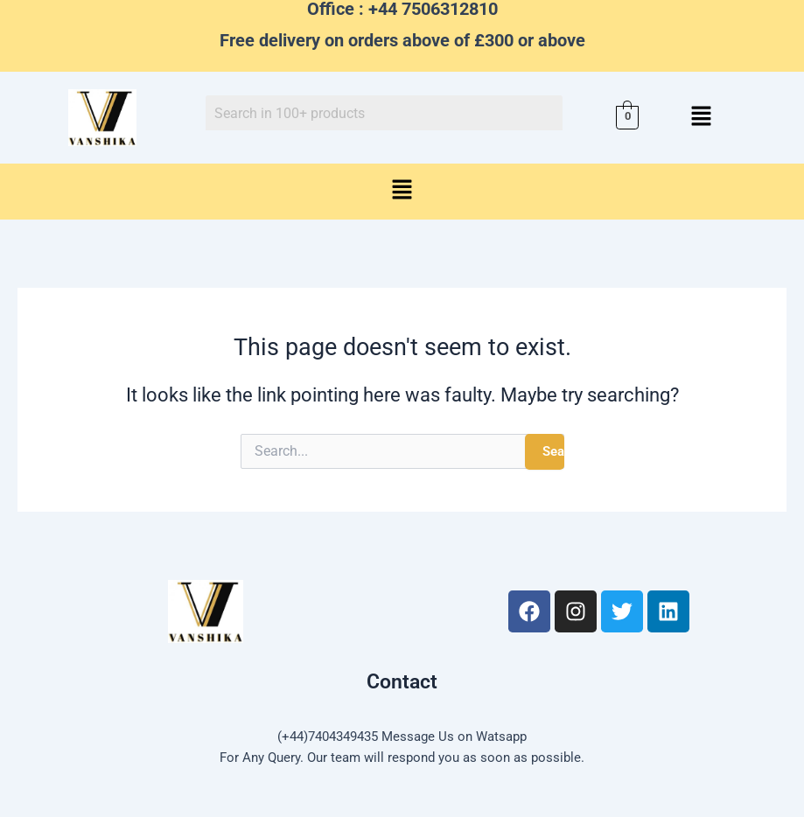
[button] (701, 117)
